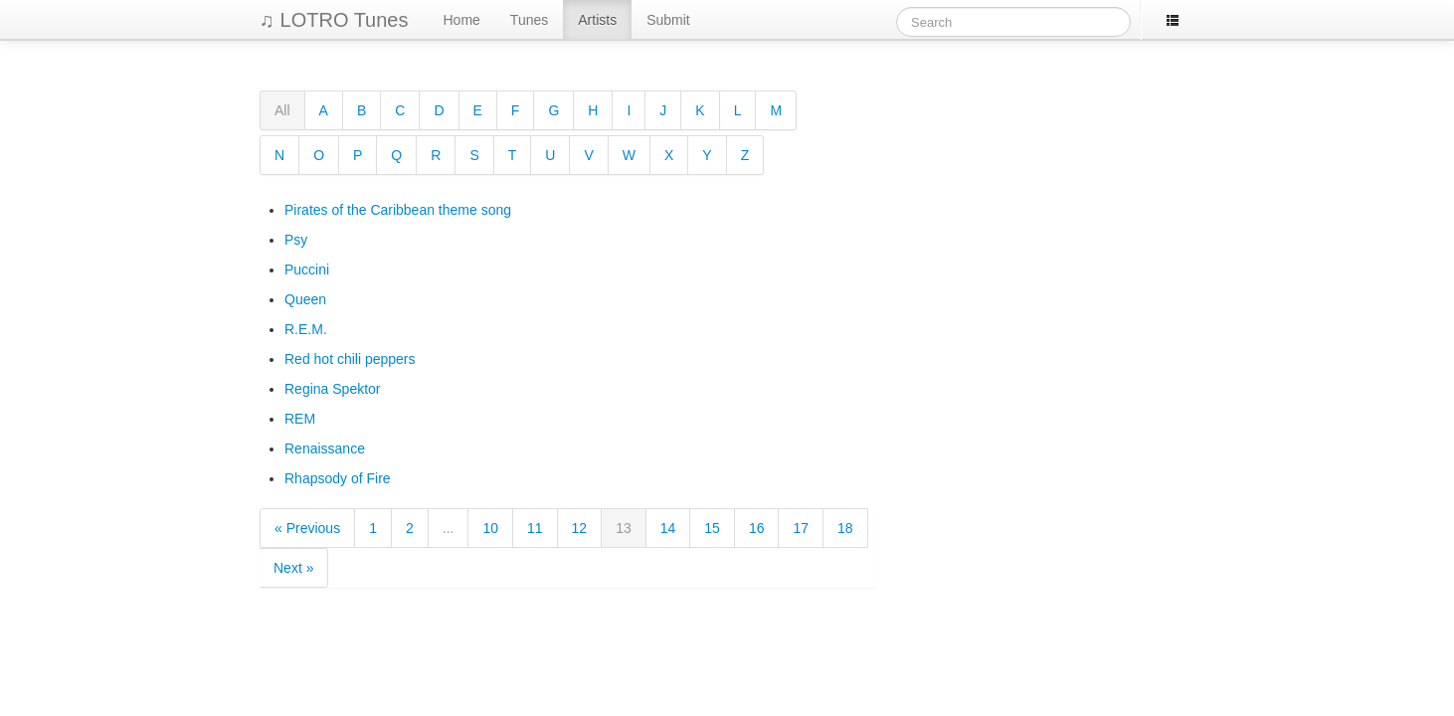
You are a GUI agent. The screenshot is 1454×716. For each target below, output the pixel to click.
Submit (668, 20)
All (282, 110)
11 (535, 528)
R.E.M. (305, 329)
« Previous (307, 528)
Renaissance (324, 448)
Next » (293, 568)
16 (757, 528)
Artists (597, 20)
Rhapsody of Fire (337, 478)
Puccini (306, 269)
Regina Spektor (332, 389)
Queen (305, 299)
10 (490, 528)
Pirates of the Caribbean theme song (397, 210)
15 (712, 528)
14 (668, 528)
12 (580, 528)
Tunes (529, 20)
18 (845, 528)
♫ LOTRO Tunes (334, 20)
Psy (295, 240)
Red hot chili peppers (350, 359)
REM (299, 419)
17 (801, 528)
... (448, 528)
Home (462, 20)
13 (624, 528)
